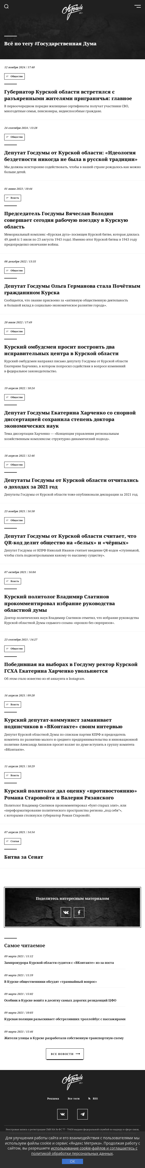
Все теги (74, 1098)
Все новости (65, 1054)
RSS (93, 1098)
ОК (72, 1161)
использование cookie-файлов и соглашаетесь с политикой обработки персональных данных (84, 1151)
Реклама (53, 1098)
